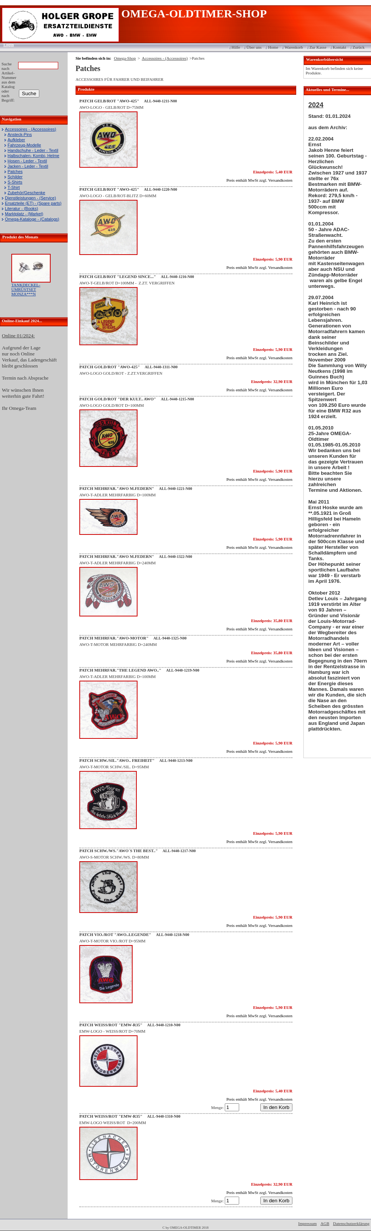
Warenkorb (293, 47)
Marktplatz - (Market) (24, 214)
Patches (15, 171)
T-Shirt (14, 187)
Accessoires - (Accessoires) (30, 129)
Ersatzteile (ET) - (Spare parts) (33, 203)
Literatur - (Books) (21, 208)
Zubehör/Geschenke (26, 192)
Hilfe (236, 47)
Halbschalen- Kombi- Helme (33, 155)
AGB (324, 1223)
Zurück (358, 47)
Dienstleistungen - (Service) (30, 198)
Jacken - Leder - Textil (28, 166)
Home (273, 47)
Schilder (15, 177)
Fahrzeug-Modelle (24, 145)
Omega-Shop (125, 58)
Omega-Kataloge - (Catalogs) (32, 219)
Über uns (253, 47)
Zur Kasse (317, 47)
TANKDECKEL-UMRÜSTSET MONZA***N (25, 289)
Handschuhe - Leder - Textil (33, 150)
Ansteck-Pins (20, 134)
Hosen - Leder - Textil (27, 161)
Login (6, 44)
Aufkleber (16, 139)
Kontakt (339, 47)
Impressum (307, 1223)
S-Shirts (15, 182)
